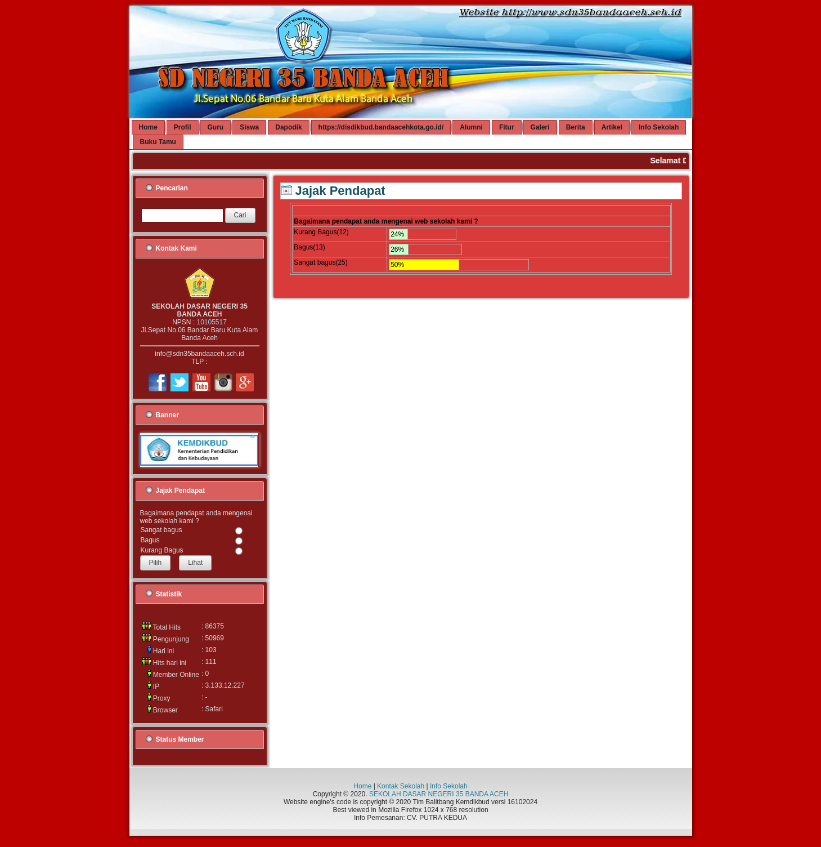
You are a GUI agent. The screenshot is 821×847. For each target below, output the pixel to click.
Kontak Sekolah (400, 786)
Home (362, 786)
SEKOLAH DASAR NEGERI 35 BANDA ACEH (438, 794)
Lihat (195, 563)
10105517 (211, 322)
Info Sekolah (449, 786)
